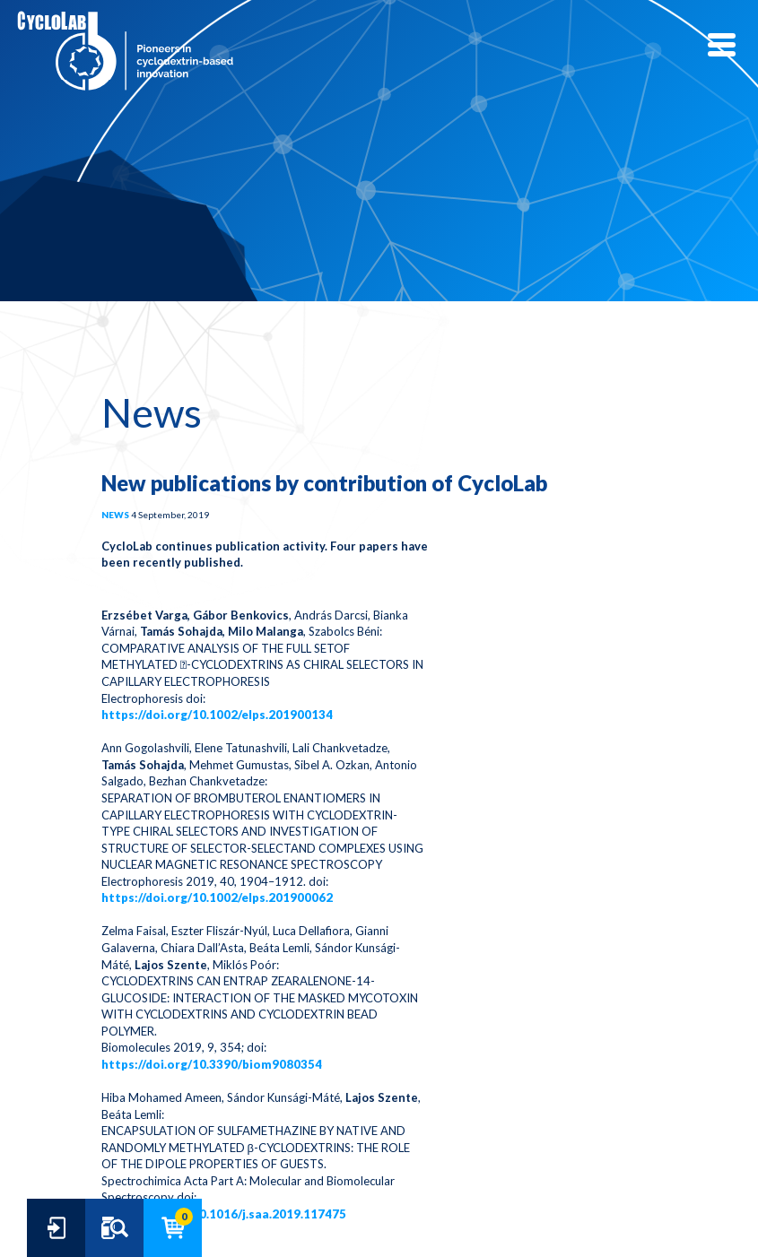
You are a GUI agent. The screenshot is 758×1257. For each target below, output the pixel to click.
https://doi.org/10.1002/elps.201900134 (217, 714)
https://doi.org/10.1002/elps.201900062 (217, 897)
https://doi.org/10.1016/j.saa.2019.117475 (223, 1214)
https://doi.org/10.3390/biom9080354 (211, 1064)
